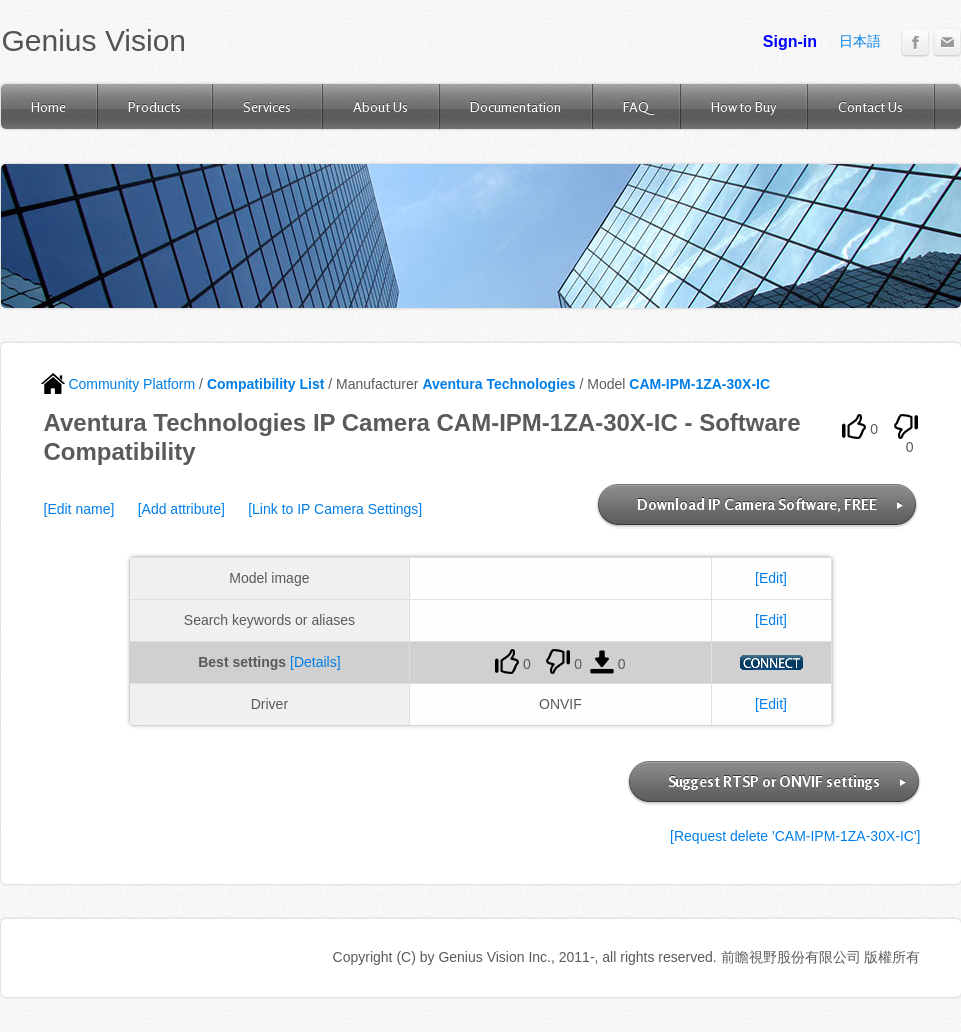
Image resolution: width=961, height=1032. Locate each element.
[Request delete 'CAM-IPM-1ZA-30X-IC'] (795, 836)
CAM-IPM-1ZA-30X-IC (699, 384)
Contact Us (870, 106)
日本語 (860, 41)
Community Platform (118, 384)
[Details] (315, 662)
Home (48, 106)
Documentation (515, 106)
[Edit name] (79, 509)
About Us (380, 106)
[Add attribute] (181, 509)
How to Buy (743, 106)
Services (267, 106)
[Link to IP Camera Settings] (335, 509)
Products (154, 106)
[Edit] (771, 578)
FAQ (636, 106)
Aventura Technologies (498, 384)
